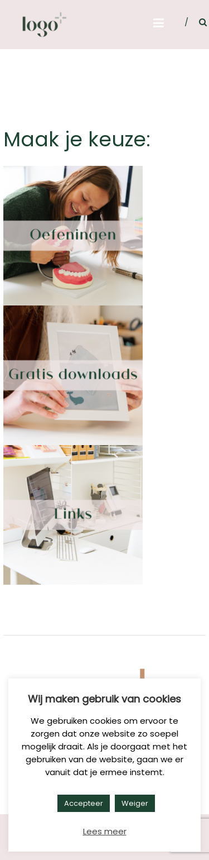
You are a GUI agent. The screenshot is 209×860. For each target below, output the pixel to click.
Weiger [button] (134, 803)
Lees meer (105, 831)
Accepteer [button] (83, 803)
